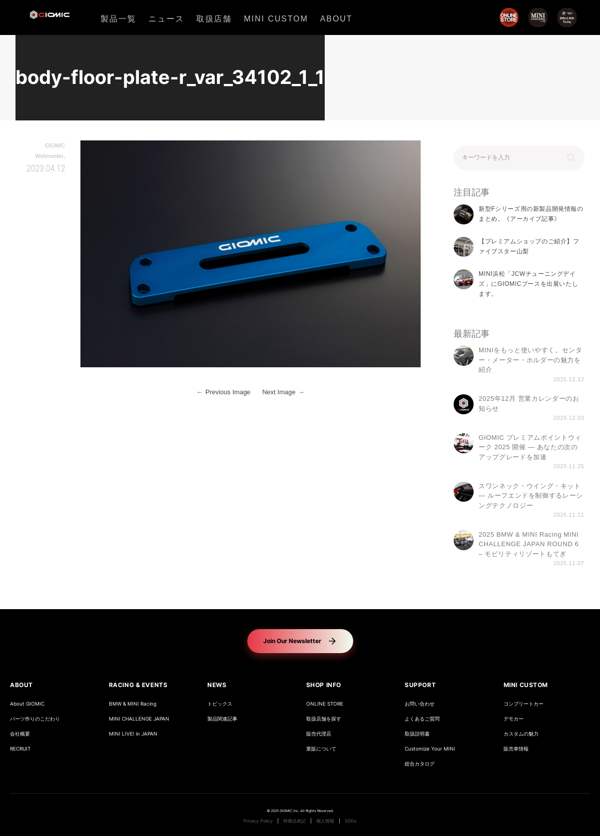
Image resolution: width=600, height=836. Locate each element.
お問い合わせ (420, 704)
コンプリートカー (524, 704)
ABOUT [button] (21, 685)
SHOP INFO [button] (323, 685)
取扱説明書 (417, 734)
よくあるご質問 (422, 719)
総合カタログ (420, 764)
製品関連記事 (222, 719)
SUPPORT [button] (420, 685)
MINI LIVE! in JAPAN (133, 734)
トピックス (219, 704)
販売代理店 (318, 734)
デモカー (514, 719)
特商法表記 (294, 821)
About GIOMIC (27, 704)
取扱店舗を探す (323, 719)
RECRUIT (20, 749)
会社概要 (20, 734)
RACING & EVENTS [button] (138, 685)
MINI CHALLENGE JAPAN (139, 719)
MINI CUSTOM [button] (526, 685)
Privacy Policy (258, 821)
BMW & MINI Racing (132, 704)
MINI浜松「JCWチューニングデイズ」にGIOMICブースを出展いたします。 (528, 284)
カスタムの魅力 (521, 734)
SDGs (351, 821)
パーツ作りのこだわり (35, 719)
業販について (321, 749)
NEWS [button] (216, 685)
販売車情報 (516, 749)
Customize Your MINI (430, 749)
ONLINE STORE (324, 704)
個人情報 (325, 821)
